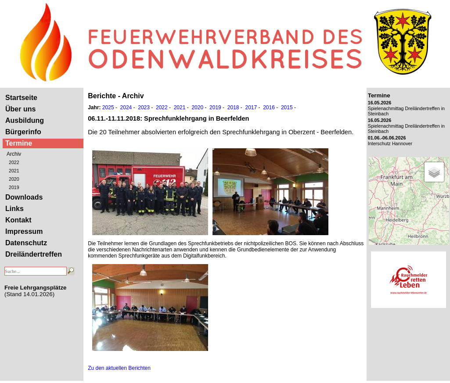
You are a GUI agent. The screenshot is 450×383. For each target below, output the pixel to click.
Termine (18, 143)
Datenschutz (26, 243)
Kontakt (18, 220)
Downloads (24, 197)
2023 (144, 107)
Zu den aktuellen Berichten (119, 368)
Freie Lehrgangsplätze (35, 287)
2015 (287, 107)
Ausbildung (24, 120)
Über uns (20, 109)
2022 (14, 162)
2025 (108, 107)
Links (14, 208)
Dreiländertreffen (33, 254)
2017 (251, 107)
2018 (233, 107)
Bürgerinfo (23, 132)
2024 (126, 107)
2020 (14, 179)
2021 (14, 170)
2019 (14, 187)
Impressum (24, 231)
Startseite (21, 97)
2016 (269, 107)
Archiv (14, 154)
